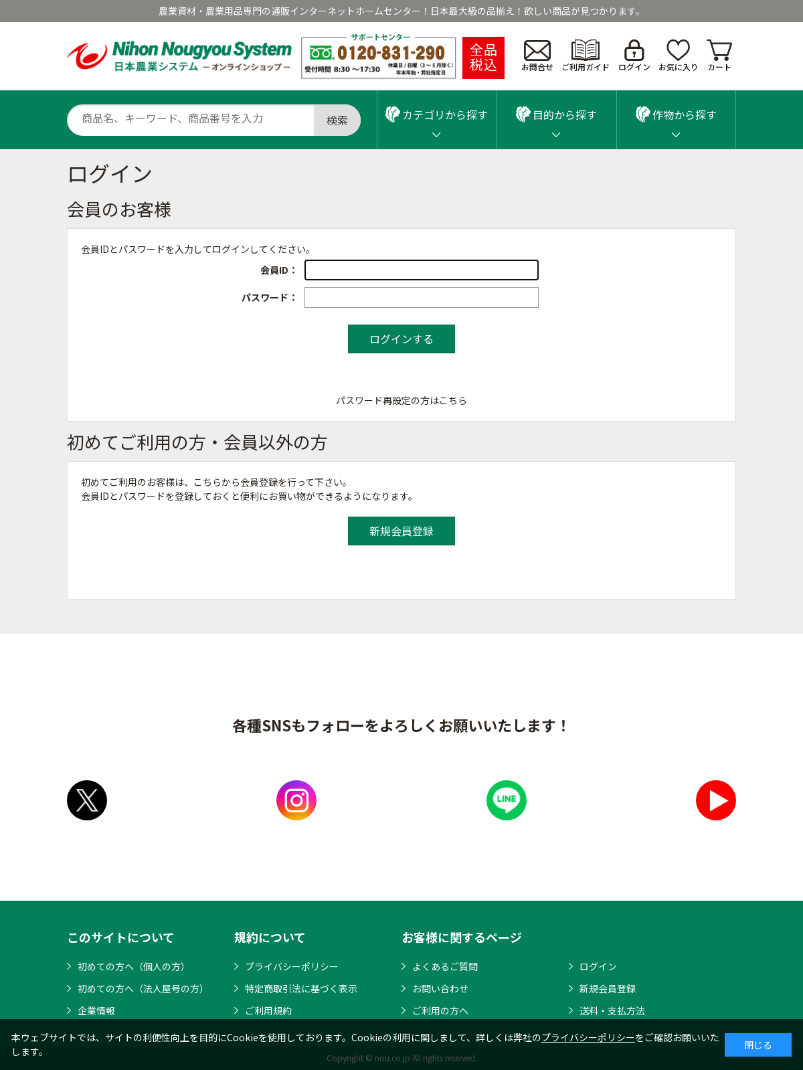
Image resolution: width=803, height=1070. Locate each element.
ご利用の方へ (440, 1010)
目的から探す (556, 114)
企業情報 (96, 1010)
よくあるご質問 (445, 966)
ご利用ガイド (585, 55)
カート (719, 55)
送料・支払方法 (612, 1010)
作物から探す (676, 114)
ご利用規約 (268, 1010)
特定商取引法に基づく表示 (301, 988)
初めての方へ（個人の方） (134, 966)
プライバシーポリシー (292, 966)
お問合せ (537, 56)
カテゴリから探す (436, 114)
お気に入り (678, 55)
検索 (337, 120)
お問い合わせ (440, 988)
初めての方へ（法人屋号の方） (143, 988)
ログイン (634, 55)
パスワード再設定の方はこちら (401, 400)
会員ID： (279, 269)
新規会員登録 (607, 988)
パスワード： (270, 297)
